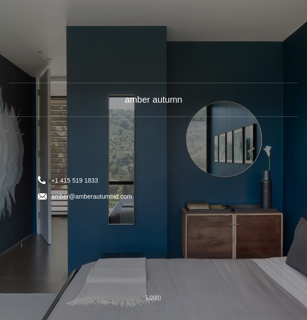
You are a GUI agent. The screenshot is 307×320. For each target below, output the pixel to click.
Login (153, 296)
